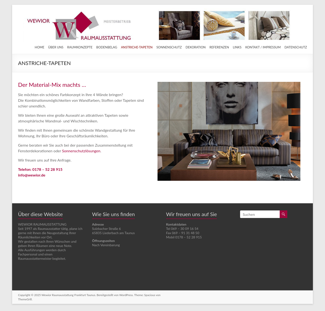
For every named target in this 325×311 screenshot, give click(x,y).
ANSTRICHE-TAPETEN (137, 47)
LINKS (237, 47)
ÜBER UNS (55, 47)
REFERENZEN (219, 47)
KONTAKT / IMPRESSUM (263, 47)
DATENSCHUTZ (295, 47)
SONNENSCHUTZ (169, 47)
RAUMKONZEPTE (80, 47)
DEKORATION (196, 47)
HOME (39, 47)
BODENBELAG (106, 47)
